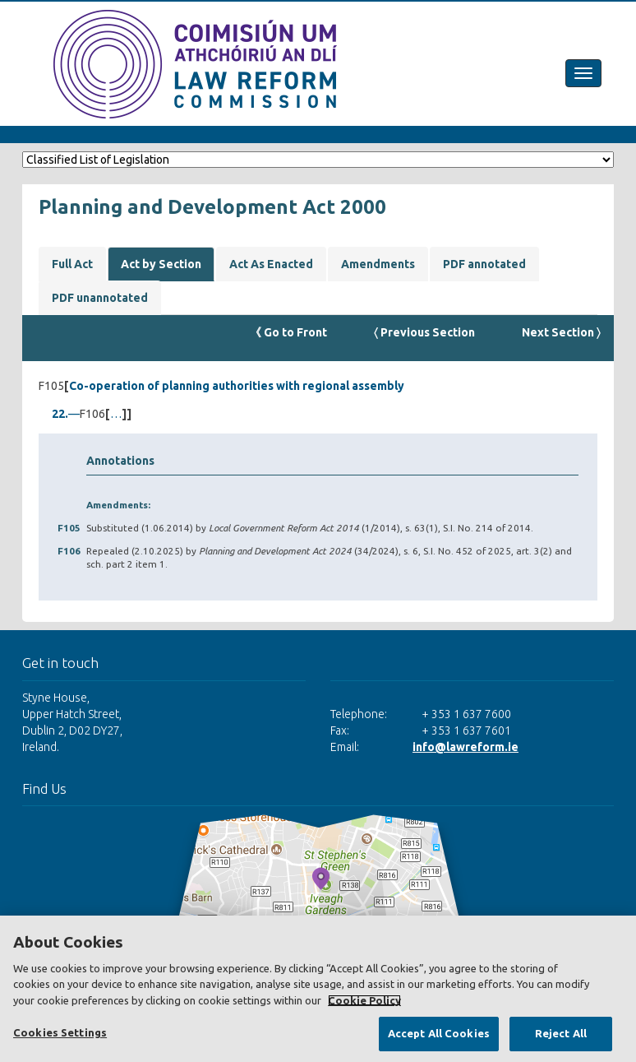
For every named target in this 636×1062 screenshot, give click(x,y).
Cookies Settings (60, 1032)
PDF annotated (484, 264)
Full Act (72, 264)
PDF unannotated (100, 297)
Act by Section (161, 264)
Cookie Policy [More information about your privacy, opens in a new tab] (364, 1000)
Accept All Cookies (439, 1033)
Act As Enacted (271, 264)
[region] (318, 989)
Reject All (561, 1033)
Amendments (378, 264)
